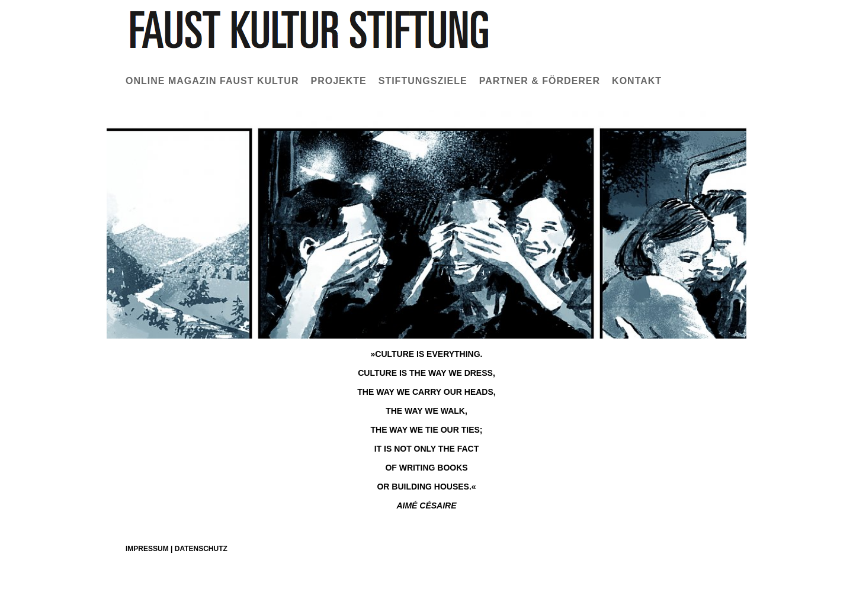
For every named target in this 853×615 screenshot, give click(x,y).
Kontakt (637, 81)
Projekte (338, 81)
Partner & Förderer (539, 81)
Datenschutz (201, 549)
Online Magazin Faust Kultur (212, 81)
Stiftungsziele (423, 81)
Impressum (147, 549)
